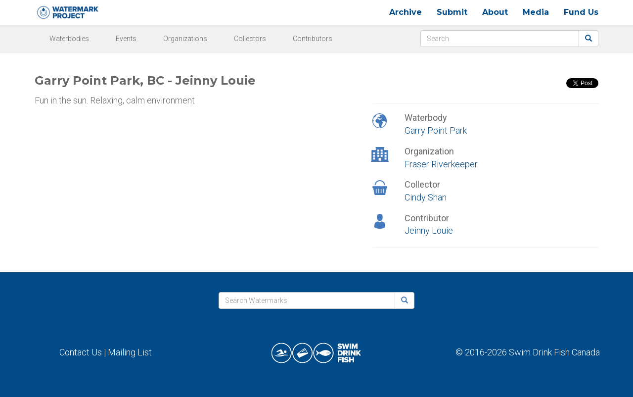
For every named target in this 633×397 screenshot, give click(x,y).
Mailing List (130, 352)
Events (126, 39)
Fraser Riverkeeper (441, 164)
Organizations (185, 39)
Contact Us (80, 352)
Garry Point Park (436, 130)
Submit (452, 12)
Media (536, 12)
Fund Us (581, 12)
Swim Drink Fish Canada (554, 352)
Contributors (312, 39)
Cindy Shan (426, 197)
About (495, 12)
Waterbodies (69, 39)
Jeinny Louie (429, 230)
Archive (405, 12)
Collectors (250, 39)
